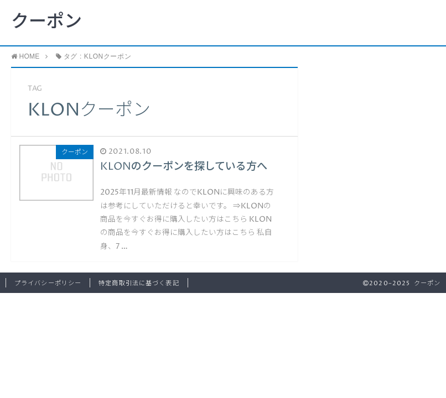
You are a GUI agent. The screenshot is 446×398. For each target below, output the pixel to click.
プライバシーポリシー (47, 283)
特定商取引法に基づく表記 (138, 283)
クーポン (46, 22)
